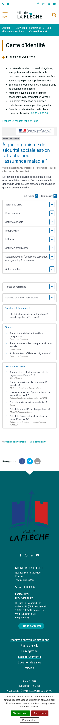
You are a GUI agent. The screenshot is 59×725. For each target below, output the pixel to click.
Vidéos (29, 668)
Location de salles (29, 662)
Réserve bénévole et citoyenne (29, 640)
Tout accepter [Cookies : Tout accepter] (20, 713)
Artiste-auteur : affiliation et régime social (30, 353)
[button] (29, 204)
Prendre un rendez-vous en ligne (20, 120)
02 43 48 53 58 (39, 113)
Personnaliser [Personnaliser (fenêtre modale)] (29, 720)
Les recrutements (29, 656)
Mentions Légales (29, 686)
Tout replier (30, 196)
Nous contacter (32, 625)
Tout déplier (49, 196)
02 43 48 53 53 (25, 586)
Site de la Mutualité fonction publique (30, 409)
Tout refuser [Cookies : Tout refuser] (40, 713)
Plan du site (30, 681)
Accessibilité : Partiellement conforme (29, 691)
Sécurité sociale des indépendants (28, 402)
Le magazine (29, 651)
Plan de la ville (29, 645)
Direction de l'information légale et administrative (26, 442)
